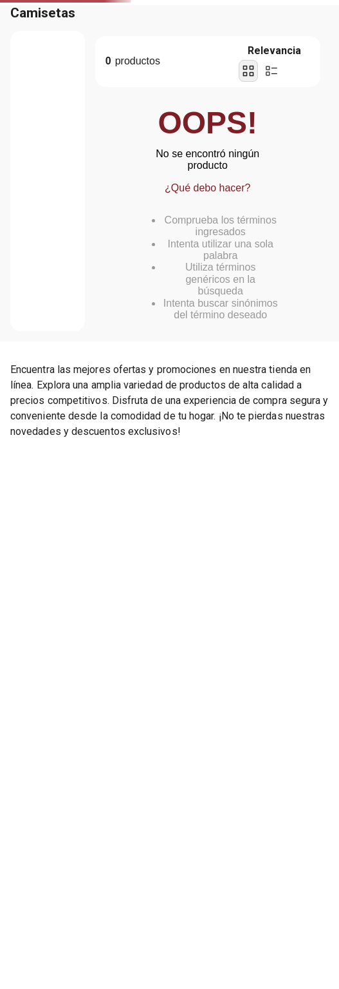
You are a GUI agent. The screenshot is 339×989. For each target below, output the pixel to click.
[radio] (248, 71)
